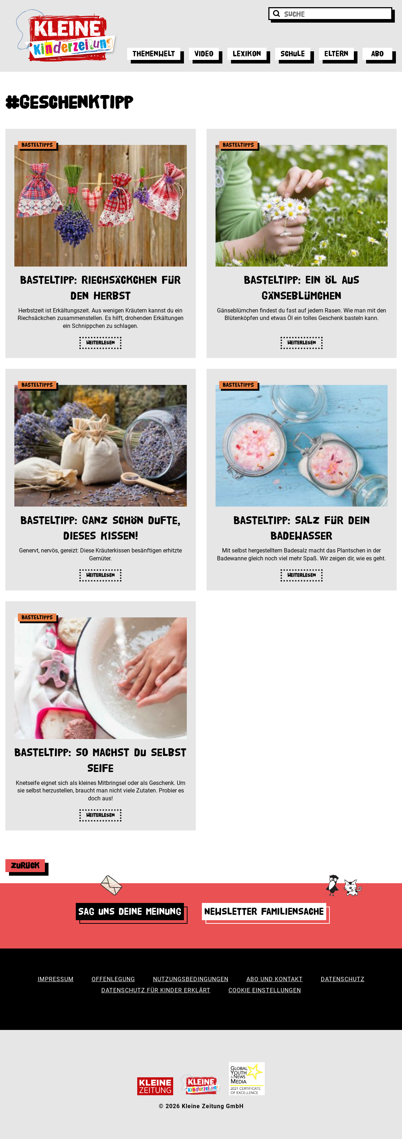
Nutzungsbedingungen (190, 979)
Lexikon (247, 54)
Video (203, 54)
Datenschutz (343, 979)
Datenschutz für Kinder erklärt (156, 990)
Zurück (25, 865)
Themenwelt (154, 54)
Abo (377, 54)
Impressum (56, 979)
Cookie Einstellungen (264, 990)
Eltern (336, 54)
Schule (293, 54)
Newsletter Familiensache (264, 911)
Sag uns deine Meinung (129, 911)
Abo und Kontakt (274, 979)
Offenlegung (113, 979)
